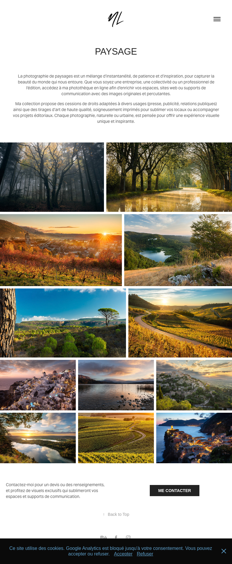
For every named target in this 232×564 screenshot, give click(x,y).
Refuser (145, 553)
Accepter (123, 553)
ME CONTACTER (174, 490)
